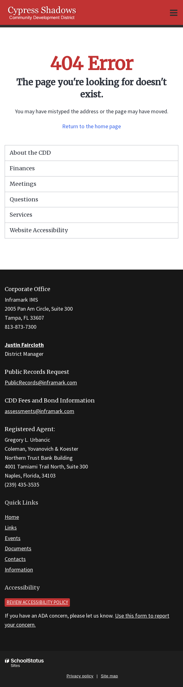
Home (12, 516)
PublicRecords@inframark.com (41, 382)
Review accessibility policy (37, 602)
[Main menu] (173, 12)
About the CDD (30, 152)
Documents (18, 548)
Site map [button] (109, 676)
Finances (22, 168)
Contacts (15, 558)
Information (19, 569)
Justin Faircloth (24, 344)
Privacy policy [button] (79, 676)
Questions (24, 199)
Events (13, 538)
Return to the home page (91, 126)
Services (21, 214)
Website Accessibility (39, 230)
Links (11, 527)
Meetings (23, 183)
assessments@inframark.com (39, 411)
